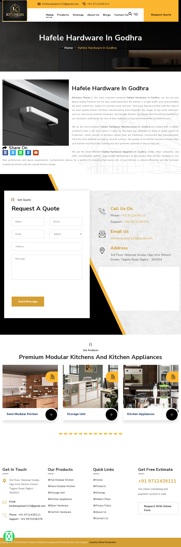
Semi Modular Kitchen (62, 486)
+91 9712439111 (96, 4)
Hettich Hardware (60, 512)
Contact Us (102, 518)
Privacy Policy (103, 505)
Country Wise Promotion (102, 542)
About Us (93, 15)
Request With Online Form (157, 508)
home (68, 48)
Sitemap (78, 15)
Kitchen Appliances (61, 499)
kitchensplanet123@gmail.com (58, 4)
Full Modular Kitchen (62, 480)
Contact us (121, 15)
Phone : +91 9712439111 (25, 515)
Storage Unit (57, 492)
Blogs (107, 15)
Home (50, 15)
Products (63, 15)
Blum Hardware (59, 505)
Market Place (103, 499)
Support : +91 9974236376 (26, 519)
